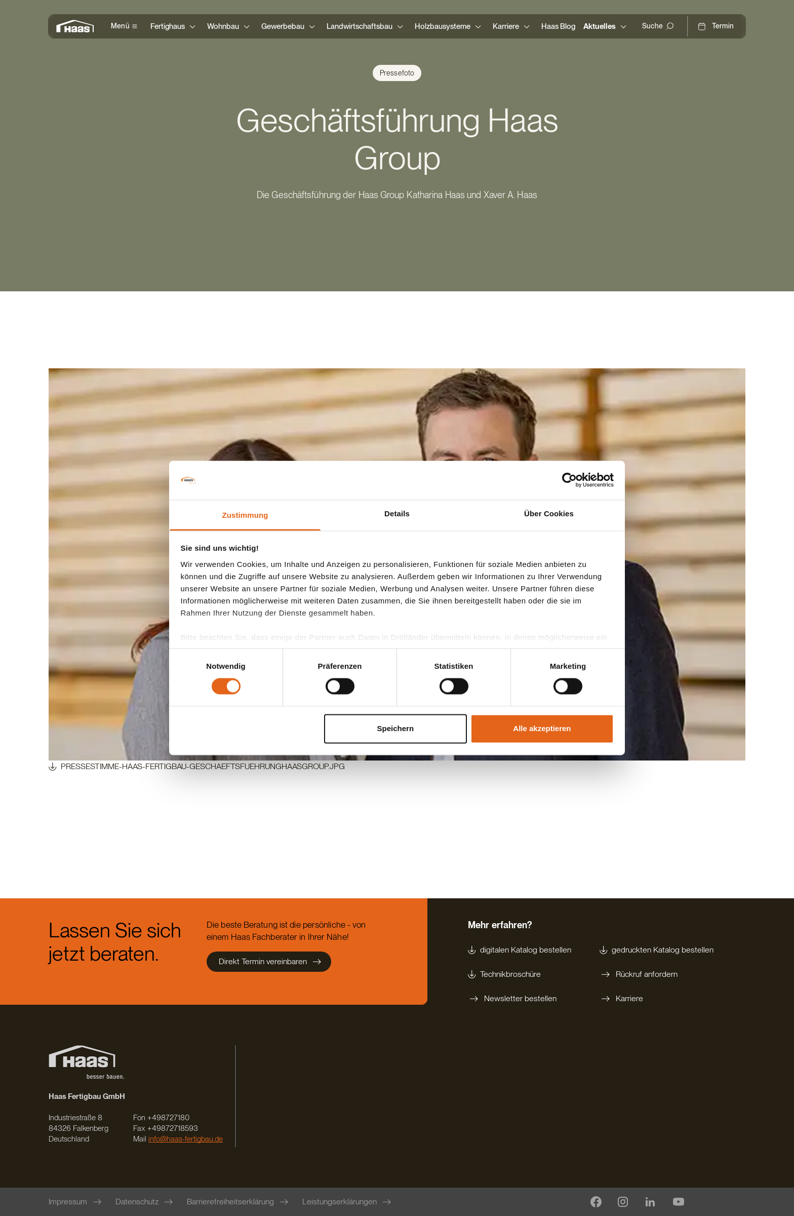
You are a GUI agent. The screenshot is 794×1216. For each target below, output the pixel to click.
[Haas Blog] (558, 26)
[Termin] (715, 26)
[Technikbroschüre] (519, 974)
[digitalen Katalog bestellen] (519, 950)
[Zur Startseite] (77, 26)
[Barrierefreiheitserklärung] (238, 1202)
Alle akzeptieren (542, 728)
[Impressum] (76, 1202)
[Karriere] (656, 999)
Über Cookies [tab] (549, 513)
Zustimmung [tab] (245, 515)
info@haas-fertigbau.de (185, 1139)
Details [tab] (397, 513)
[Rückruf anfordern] (656, 974)
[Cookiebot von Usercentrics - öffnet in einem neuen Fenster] (569, 480)
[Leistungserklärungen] (347, 1202)
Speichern (395, 728)
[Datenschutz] (145, 1202)
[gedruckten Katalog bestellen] (656, 950)
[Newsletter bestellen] (519, 999)
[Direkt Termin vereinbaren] (269, 962)
